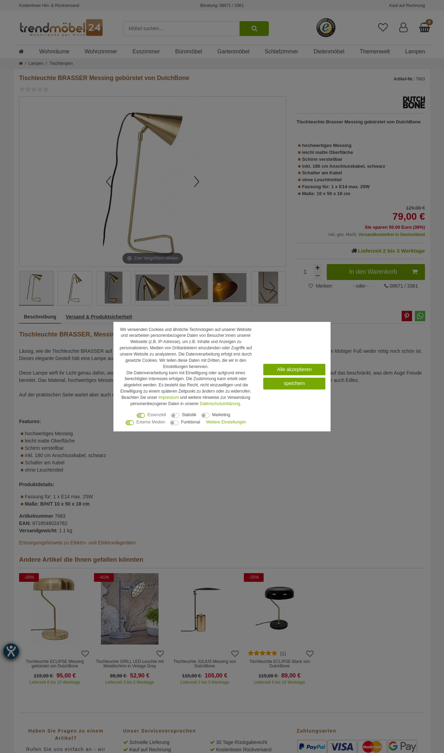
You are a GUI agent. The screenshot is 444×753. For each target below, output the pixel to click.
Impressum (169, 397)
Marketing (221, 414)
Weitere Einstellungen (226, 422)
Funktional (190, 422)
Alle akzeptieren (294, 369)
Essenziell (156, 414)
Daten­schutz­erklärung (220, 403)
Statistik (189, 414)
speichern (294, 383)
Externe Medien (150, 422)
